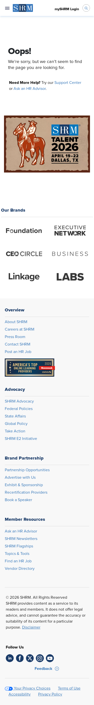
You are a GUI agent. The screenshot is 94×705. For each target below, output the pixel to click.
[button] (47, 668)
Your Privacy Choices (32, 688)
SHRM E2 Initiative (21, 439)
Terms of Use (69, 688)
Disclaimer (31, 627)
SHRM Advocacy (19, 401)
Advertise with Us (20, 477)
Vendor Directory (20, 569)
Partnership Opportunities (27, 470)
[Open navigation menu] (7, 8)
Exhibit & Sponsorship (24, 485)
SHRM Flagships (19, 546)
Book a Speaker (18, 500)
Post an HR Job (18, 352)
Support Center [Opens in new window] (67, 83)
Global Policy (16, 424)
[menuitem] (23, 8)
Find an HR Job (18, 561)
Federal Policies (19, 409)
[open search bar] (86, 8)
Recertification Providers (26, 492)
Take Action (15, 431)
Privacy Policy (50, 694)
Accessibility (20, 694)
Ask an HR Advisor (30, 89)
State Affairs (15, 416)
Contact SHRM (17, 344)
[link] (10, 658)
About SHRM (16, 322)
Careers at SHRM (19, 329)
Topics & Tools (17, 554)
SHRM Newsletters (21, 539)
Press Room (15, 337)
